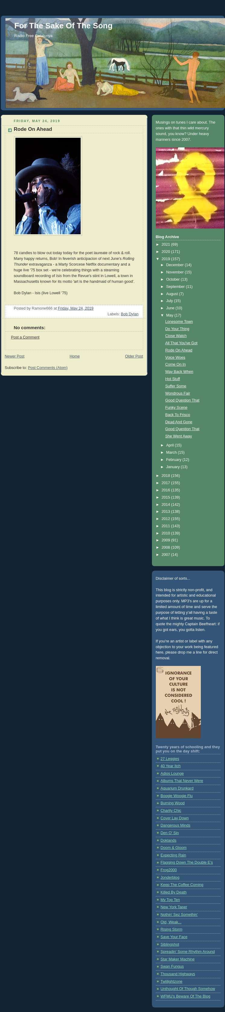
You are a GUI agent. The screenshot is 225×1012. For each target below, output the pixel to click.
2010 (166, 533)
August (172, 294)
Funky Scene (176, 407)
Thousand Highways (178, 974)
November (175, 272)
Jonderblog (170, 877)
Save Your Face (174, 937)
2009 (166, 540)
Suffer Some (175, 386)
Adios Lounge (172, 773)
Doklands (169, 840)
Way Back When (179, 372)
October (173, 279)
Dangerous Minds (176, 825)
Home (74, 356)
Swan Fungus (172, 966)
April (170, 445)
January (173, 467)
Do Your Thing (177, 329)
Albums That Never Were (182, 781)
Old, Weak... (171, 922)
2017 (166, 483)
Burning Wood (173, 803)
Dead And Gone (178, 422)
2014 (166, 505)
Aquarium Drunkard (177, 788)
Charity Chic (171, 811)
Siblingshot (170, 944)
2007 (166, 555)
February (174, 460)
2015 (166, 497)
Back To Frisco (177, 415)
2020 (166, 252)
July (170, 301)
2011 (166, 526)
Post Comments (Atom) (48, 368)
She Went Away (178, 436)
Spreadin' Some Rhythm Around (188, 952)
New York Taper (174, 907)
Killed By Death (174, 892)
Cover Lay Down (175, 818)
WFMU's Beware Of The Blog (186, 996)
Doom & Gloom (174, 848)
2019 (166, 259)
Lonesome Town (179, 322)
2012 (166, 519)
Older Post (134, 356)
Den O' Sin (170, 833)
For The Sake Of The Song (63, 25)
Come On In (175, 364)
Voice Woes (175, 357)
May (170, 315)
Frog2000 (169, 870)
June (170, 308)
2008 (166, 547)
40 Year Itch (171, 766)
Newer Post (14, 356)
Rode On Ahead (178, 350)
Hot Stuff (172, 379)
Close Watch (176, 336)
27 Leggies (170, 759)
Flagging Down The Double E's (187, 862)
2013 (166, 511)
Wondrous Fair (177, 393)
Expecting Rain (173, 855)
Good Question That (182, 400)
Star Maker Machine (178, 959)
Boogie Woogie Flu (177, 796)
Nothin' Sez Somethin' (179, 915)
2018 (166, 476)
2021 (166, 244)
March (172, 452)
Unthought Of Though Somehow (188, 989)
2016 (166, 490)
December (175, 265)
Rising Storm (171, 929)
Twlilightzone (171, 981)
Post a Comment (25, 337)
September (176, 287)
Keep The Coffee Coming (182, 885)
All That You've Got (181, 343)
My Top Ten (170, 900)
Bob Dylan (129, 314)
